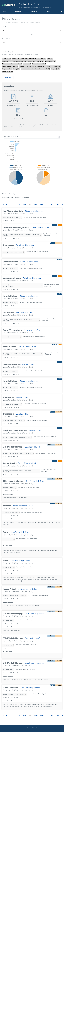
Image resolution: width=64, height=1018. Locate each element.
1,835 (42, 204)
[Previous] (3, 204)
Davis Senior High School (35, 481)
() (6, 58)
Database (18, 11)
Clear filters (7, 77)
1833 (30, 204)
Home (4, 11)
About (48, 11)
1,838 (51, 204)
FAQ (61, 11)
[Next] (62, 204)
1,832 (24, 204)
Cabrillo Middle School (34, 211)
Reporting (34, 11)
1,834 (35, 204)
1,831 (18, 204)
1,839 (57, 204)
